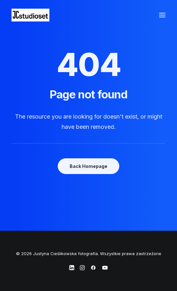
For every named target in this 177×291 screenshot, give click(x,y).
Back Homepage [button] (88, 166)
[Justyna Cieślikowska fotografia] (30, 15)
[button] (162, 15)
